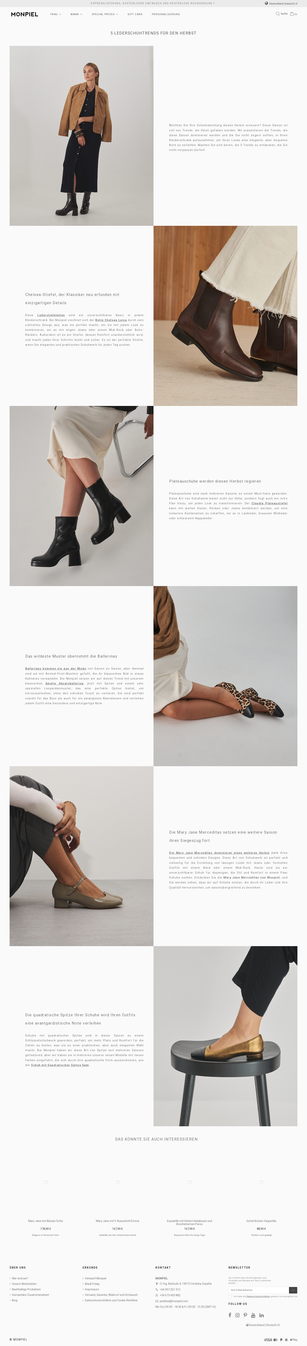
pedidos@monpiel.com (174, 1301)
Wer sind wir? (20, 1278)
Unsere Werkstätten (24, 1283)
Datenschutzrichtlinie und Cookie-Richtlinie (111, 1300)
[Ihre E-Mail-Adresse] (259, 1290)
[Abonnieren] (293, 1290)
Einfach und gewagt (261, 1235)
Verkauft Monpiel (95, 1278)
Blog (14, 1300)
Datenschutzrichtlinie (258, 1297)
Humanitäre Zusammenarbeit (30, 1294)
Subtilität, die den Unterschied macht (117, 1235)
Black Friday (92, 1283)
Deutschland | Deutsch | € (281, 3)
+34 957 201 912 (170, 1289)
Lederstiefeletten (51, 315)
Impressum (92, 1289)
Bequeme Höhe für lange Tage (189, 1235)
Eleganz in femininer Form (45, 1235)
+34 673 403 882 (170, 1295)
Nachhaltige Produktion (26, 1289)
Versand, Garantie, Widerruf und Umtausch (111, 1294)
